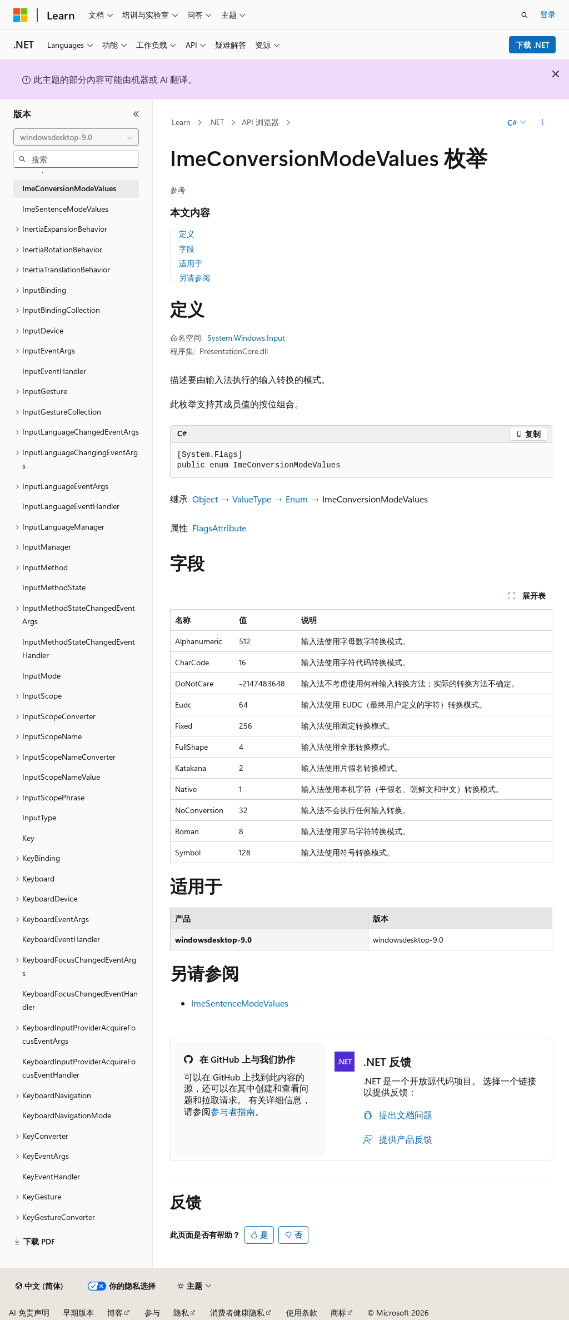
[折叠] (136, 114)
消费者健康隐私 (237, 1312)
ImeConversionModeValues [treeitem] (69, 188)
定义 (186, 233)
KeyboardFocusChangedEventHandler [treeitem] (80, 1000)
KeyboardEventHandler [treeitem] (61, 939)
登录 (548, 14)
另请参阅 (194, 277)
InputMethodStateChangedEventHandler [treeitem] (78, 648)
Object (205, 499)
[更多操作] (542, 123)
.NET (216, 122)
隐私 (181, 1312)
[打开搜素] (524, 15)
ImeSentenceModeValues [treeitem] (65, 208)
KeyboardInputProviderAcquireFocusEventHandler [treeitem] (79, 1068)
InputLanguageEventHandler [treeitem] (70, 506)
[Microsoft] (20, 15)
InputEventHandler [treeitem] (54, 371)
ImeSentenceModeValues (239, 1003)
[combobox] (76, 137)
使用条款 (301, 1312)
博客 (115, 1312)
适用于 (190, 263)
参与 (152, 1312)
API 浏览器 (260, 122)
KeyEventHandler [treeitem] (51, 1176)
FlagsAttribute (219, 528)
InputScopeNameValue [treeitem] (61, 776)
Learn (181, 122)
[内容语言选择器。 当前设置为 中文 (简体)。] (39, 1286)
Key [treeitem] (28, 838)
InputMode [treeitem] (41, 675)
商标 (338, 1312)
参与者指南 (233, 1111)
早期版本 (78, 1312)
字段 (186, 248)
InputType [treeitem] (39, 817)
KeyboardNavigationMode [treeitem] (66, 1115)
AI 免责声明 (29, 1312)
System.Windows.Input (246, 337)
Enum (297, 499)
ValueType (251, 499)
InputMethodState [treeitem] (54, 587)
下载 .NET (533, 44)
